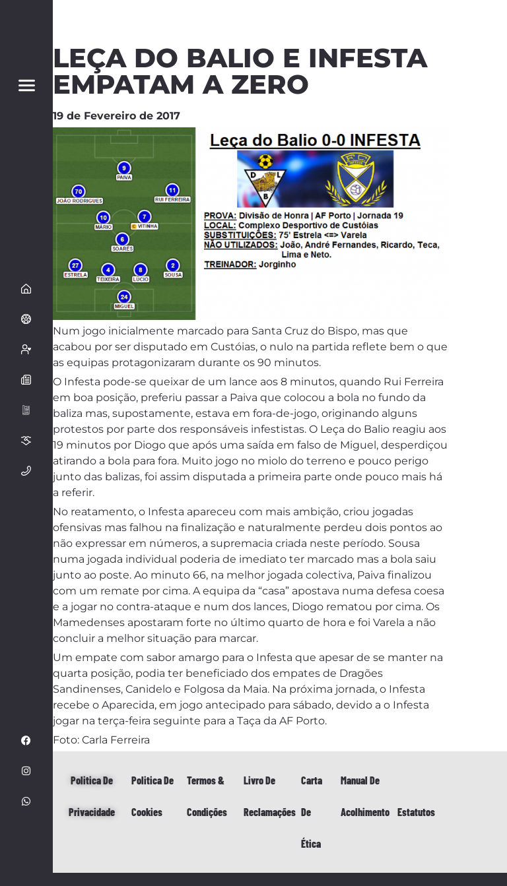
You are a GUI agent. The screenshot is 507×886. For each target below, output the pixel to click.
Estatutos (416, 812)
